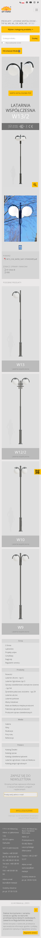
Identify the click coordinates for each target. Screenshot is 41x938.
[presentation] (20, 802)
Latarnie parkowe (12, 698)
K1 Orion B (11, 270)
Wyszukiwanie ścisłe (13, 43)
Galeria (8, 724)
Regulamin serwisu (12, 663)
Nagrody (8, 659)
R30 (8, 272)
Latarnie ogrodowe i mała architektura (20, 760)
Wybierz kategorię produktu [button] (20, 29)
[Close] (36, 910)
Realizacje (9, 731)
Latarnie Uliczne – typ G (14, 678)
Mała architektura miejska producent (19, 705)
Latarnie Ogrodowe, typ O (15, 681)
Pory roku (9, 734)
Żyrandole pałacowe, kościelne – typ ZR (20, 691)
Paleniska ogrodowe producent (17, 709)
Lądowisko (9, 649)
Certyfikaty (9, 656)
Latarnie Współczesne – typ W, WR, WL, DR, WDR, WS (19, 22)
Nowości (8, 674)
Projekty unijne (11, 652)
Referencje (9, 738)
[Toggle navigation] (37, 10)
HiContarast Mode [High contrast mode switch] (12, 51)
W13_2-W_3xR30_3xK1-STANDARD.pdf (22, 259)
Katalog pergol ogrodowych (16, 763)
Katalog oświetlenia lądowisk (16, 756)
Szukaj (34, 38)
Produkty (6, 21)
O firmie (8, 645)
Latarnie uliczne (11, 695)
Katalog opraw (11, 753)
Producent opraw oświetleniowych (18, 712)
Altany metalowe (11, 702)
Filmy (7, 727)
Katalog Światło (11, 749)
